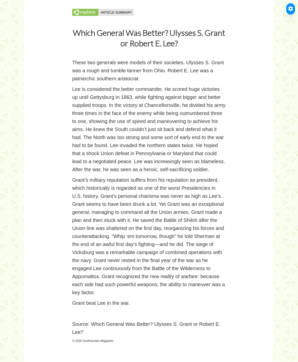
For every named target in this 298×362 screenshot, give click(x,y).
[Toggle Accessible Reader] (290, 9)
